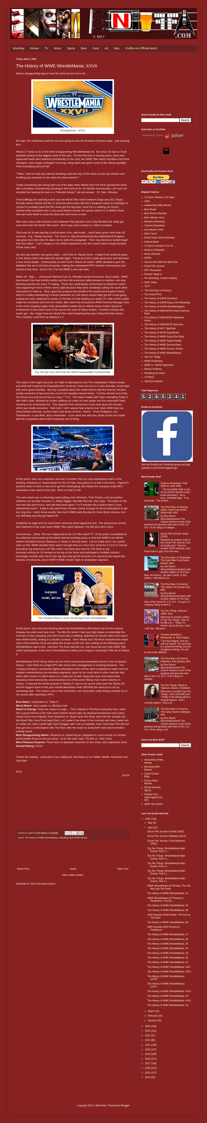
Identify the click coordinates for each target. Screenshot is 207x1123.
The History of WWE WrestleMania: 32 (167, 957)
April (150, 827)
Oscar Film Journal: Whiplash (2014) (166, 836)
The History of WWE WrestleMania (41, 837)
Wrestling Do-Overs (154, 373)
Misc (117, 48)
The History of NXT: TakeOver (160, 328)
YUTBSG (149, 377)
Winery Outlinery (153, 369)
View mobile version (72, 875)
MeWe (105, 756)
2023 (148, 1035)
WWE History (80, 837)
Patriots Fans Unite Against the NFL (153, 797)
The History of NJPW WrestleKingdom (164, 306)
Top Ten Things (152, 356)
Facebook (116, 756)
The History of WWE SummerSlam (162, 344)
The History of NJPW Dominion (160, 298)
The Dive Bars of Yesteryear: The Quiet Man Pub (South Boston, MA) (176, 560)
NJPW (147, 258)
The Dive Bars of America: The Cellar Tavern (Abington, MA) (176, 712)
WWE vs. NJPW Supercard (158, 365)
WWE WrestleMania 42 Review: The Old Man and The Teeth (168, 887)
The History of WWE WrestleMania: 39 (167, 910)
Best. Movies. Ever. (154, 217)
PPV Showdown (152, 270)
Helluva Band (151, 241)
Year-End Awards (153, 381)
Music (57, 48)
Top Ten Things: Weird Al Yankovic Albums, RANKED (175, 686)
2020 (148, 1049)
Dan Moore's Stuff (153, 229)
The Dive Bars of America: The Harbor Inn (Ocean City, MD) (175, 587)
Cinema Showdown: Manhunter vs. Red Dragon (175, 636)
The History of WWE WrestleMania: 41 (167, 893)
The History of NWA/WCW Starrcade (163, 324)
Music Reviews (152, 254)
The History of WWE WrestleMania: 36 (167, 939)
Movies (34, 48)
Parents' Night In (153, 274)
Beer (84, 48)
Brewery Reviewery (154, 221)
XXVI (19, 771)
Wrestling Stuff (66, 837)
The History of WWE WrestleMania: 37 (167, 934)
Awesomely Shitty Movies (157, 205)
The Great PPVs (153, 294)
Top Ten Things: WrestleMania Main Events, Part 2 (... (166, 872)
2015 (148, 1072)
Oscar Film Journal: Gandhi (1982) (165, 831)
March (151, 1011)
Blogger (125, 1105)
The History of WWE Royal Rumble (163, 340)
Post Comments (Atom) (42, 883)
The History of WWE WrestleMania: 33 (167, 953)
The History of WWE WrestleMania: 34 (167, 948)
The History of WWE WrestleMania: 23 (167, 1005)
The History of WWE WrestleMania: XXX (168, 967)
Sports (71, 48)
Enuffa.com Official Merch (141, 48)
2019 (148, 1054)
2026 (148, 818)
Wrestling (18, 48)
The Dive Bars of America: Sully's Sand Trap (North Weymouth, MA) (174, 510)
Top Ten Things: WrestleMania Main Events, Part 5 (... (166, 850)
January (152, 1020)
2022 (148, 1040)
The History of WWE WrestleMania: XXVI (169, 991)
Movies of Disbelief (154, 250)
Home (73, 868)
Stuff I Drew (150, 282)
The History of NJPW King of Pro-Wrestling (167, 302)
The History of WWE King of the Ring (164, 336)
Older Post (122, 868)
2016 (148, 1068)
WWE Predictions (153, 361)
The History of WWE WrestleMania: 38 (167, 922)
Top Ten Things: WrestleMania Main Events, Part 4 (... (166, 857)
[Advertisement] (166, 82)
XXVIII (125, 775)
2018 (148, 1058)
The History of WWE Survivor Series (163, 348)
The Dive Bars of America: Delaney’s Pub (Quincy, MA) (175, 660)
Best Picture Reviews (155, 213)
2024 (148, 1030)
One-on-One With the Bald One (161, 262)
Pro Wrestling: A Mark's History (160, 278)
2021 (148, 1045)
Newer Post (23, 868)
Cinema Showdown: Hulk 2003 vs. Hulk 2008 (174, 484)
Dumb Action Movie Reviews (159, 237)
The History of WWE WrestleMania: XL (167, 905)
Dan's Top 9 (150, 233)
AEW (147, 201)
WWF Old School (153, 804)
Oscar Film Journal (154, 266)
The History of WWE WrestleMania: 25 (167, 996)
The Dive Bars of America (157, 290)
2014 (148, 1077)
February (153, 1015)
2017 (148, 1063)
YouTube (21, 760)
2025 (148, 1026)
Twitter (97, 756)
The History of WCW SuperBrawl (161, 332)
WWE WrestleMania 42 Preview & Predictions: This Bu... (165, 899)
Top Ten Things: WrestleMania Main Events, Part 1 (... (166, 880)
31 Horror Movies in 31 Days (159, 197)
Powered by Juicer (152, 135)
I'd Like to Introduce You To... (159, 245)
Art (106, 48)
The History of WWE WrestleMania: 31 (167, 962)
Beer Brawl (150, 209)
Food (96, 48)
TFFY (147, 286)
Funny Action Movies (151, 782)
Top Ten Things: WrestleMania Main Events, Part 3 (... (166, 864)
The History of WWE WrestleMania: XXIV (169, 1000)
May (150, 822)
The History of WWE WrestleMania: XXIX (169, 971)
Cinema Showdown (154, 225)
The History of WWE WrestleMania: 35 (167, 943)
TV (46, 48)
